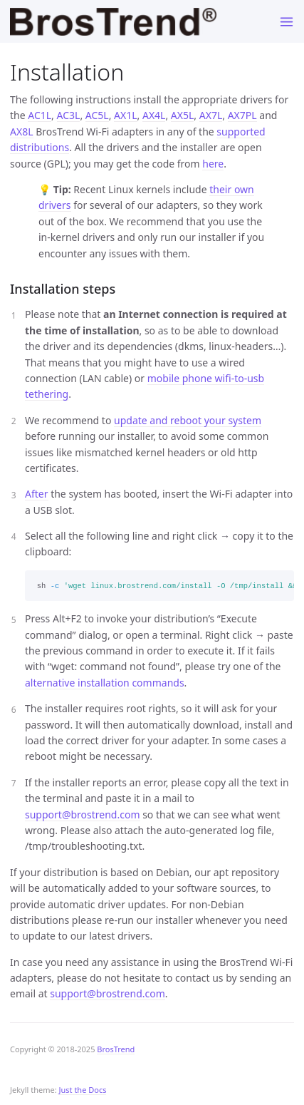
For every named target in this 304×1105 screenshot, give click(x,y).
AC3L (68, 115)
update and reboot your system (187, 420)
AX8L (21, 131)
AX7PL (242, 115)
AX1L (125, 115)
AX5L (182, 115)
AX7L (211, 115)
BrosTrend (116, 1049)
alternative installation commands (104, 682)
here (213, 163)
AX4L (154, 115)
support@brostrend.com (82, 814)
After (36, 493)
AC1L (39, 115)
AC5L (97, 115)
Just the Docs (83, 1089)
